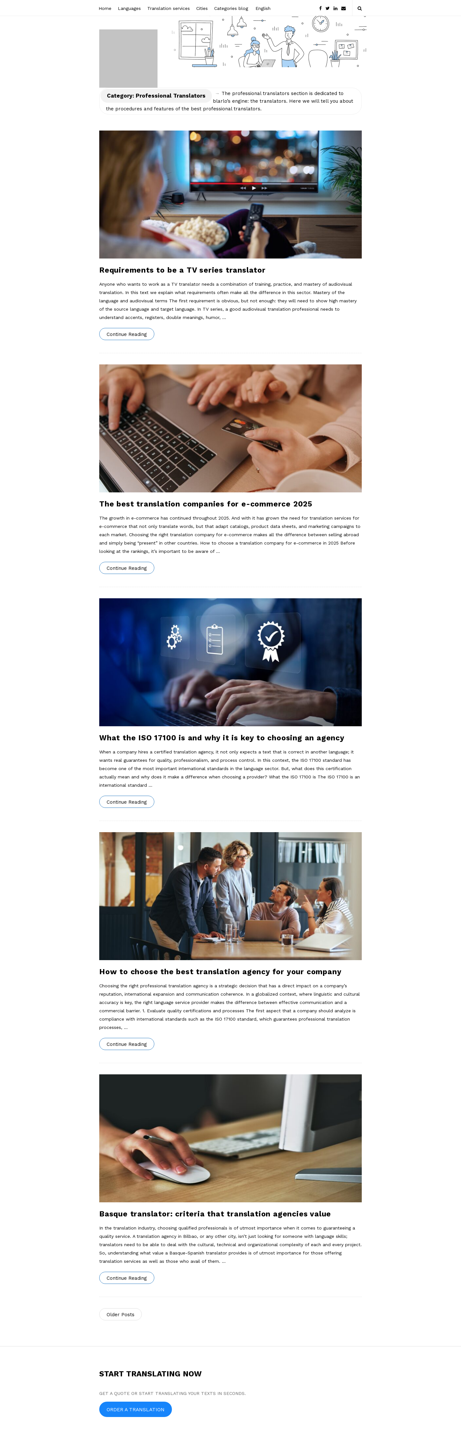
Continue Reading (127, 334)
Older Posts (120, 1315)
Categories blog (231, 8)
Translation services (168, 8)
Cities (202, 8)
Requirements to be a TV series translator (182, 270)
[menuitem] (262, 8)
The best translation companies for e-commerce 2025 (205, 504)
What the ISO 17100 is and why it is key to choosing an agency (221, 738)
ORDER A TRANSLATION (136, 1409)
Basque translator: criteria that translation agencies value (215, 1214)
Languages (129, 8)
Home (105, 8)
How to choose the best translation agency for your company (220, 971)
